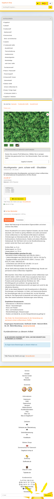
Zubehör (6, 42)
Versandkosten (26, 201)
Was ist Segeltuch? (27, 416)
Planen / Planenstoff (9, 70)
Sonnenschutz (7, 35)
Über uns (27, 413)
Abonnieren (48, 495)
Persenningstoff (8, 74)
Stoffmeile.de (27, 461)
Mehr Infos (28, 488)
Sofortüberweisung (27, 432)
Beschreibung (9, 220)
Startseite (13, 104)
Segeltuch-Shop (7, 3)
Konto (27, 378)
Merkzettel (27, 380)
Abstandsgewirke (9, 57)
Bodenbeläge (8, 60)
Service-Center (27, 376)
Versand (27, 405)
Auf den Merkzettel (11, 211)
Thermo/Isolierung (9, 51)
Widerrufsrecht (27, 407)
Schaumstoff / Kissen (9, 77)
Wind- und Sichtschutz (9, 38)
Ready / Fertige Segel (9, 90)
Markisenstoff (7, 32)
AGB (27, 401)
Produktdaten (20, 220)
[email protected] (29, 326)
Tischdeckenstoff (8, 67)
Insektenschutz (8, 54)
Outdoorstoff (7, 29)
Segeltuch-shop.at (27, 450)
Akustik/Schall (8, 48)
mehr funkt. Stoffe (9, 63)
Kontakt (27, 373)
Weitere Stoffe (7, 83)
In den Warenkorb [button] (18, 199)
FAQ (27, 411)
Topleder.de (27, 472)
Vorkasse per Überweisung (26, 427)
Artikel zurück (7, 108)
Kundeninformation (27, 409)
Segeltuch (6, 22)
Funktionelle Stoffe (9, 45)
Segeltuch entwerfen (27, 161)
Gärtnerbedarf (7, 80)
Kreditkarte (27, 437)
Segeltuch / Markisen (9, 96)
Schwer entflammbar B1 (10, 87)
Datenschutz (27, 403)
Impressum (26, 399)
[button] (50, 3)
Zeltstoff (5, 25)
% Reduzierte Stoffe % (9, 93)
